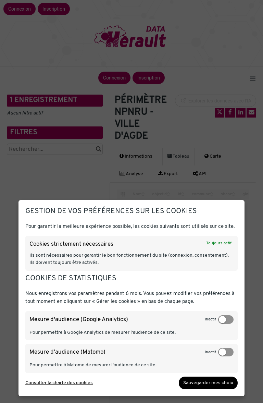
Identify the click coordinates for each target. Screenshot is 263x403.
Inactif (210, 319)
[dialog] (131, 298)
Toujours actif (218, 243)
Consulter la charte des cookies (59, 383)
